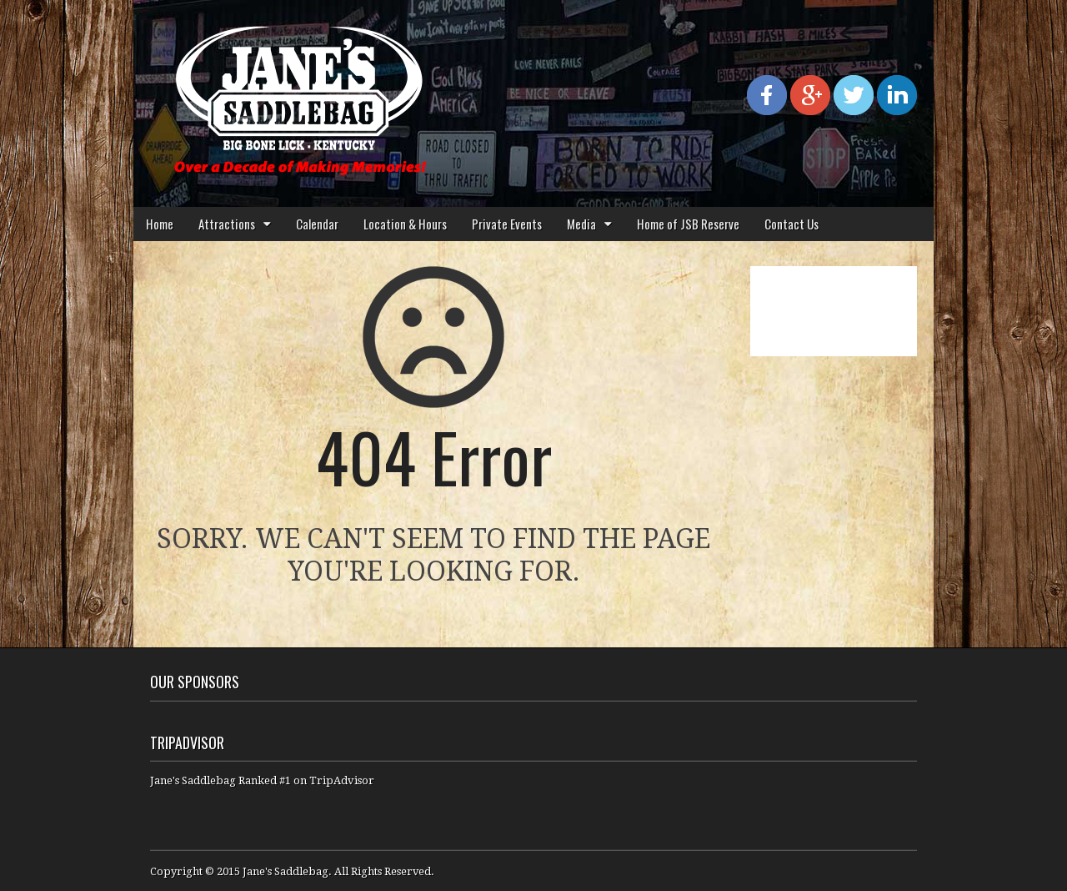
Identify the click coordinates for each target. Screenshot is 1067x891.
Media (581, 223)
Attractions (226, 223)
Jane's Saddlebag (285, 871)
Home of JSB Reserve (688, 223)
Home (159, 223)
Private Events (507, 223)
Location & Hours (405, 223)
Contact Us (791, 223)
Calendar (317, 223)
